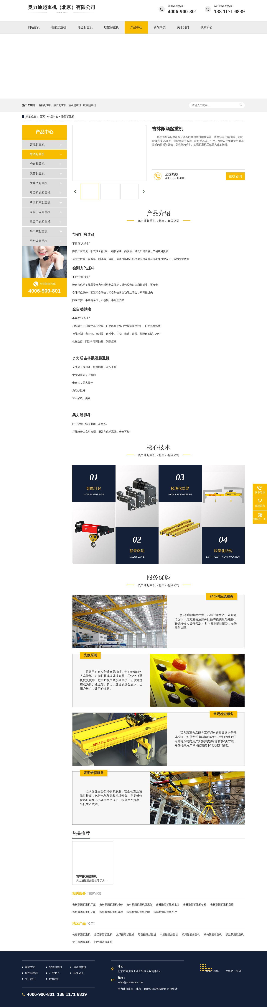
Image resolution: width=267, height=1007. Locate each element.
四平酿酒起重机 (103, 941)
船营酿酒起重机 (147, 934)
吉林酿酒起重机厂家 (84, 904)
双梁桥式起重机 (40, 192)
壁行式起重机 (38, 241)
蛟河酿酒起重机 (191, 934)
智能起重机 (45, 105)
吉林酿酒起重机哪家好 (139, 904)
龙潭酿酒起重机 (125, 934)
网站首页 (30, 967)
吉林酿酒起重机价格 (195, 904)
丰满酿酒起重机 (169, 934)
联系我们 (54, 978)
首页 (42, 116)
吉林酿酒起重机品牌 (138, 912)
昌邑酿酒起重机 (103, 934)
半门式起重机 (38, 231)
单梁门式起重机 (40, 221)
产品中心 (53, 116)
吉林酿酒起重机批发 (167, 904)
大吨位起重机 (38, 183)
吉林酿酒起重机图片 (165, 912)
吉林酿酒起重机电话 (111, 912)
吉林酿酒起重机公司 (84, 912)
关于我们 (30, 978)
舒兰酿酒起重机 (234, 934)
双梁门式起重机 (40, 212)
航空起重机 (89, 105)
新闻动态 (78, 973)
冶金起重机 (74, 105)
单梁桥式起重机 (40, 202)
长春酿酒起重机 (81, 934)
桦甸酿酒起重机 (213, 934)
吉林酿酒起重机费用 (222, 904)
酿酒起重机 (59, 105)
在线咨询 (235, 176)
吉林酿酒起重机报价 (111, 904)
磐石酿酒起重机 (81, 941)
